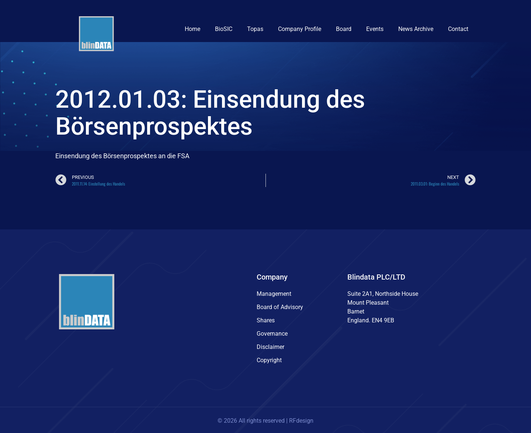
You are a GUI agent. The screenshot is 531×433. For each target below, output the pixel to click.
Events (375, 28)
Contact (458, 28)
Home (192, 28)
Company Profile (299, 28)
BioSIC (223, 28)
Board (343, 28)
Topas (255, 28)
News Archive (415, 28)
